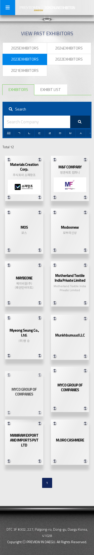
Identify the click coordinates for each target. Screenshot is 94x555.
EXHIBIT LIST (50, 89)
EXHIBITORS (18, 89)
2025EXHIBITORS (25, 48)
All (9, 133)
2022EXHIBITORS (69, 59)
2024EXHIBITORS (69, 48)
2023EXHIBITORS (25, 59)
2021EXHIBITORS (25, 70)
